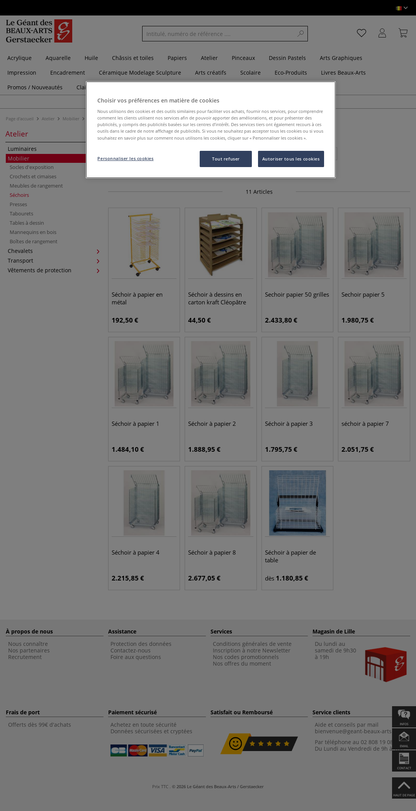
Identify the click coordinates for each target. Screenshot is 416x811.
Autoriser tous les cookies (291, 159)
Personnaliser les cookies (125, 158)
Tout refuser (226, 159)
